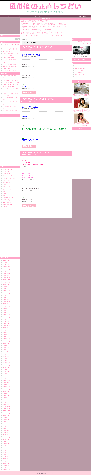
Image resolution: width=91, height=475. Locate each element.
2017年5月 (5, 367)
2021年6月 (5, 260)
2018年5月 (5, 341)
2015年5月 (5, 419)
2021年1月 (5, 271)
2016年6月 (5, 391)
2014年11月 (5, 432)
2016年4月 (5, 395)
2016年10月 (5, 382)
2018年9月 (5, 332)
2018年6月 (5, 338)
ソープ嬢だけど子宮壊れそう (9, 82)
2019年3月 (5, 319)
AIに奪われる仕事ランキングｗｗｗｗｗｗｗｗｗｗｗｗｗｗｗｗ (36, 29)
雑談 (4, 195)
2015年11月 (5, 406)
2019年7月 (5, 310)
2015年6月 (5, 417)
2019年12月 (5, 299)
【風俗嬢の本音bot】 (81, 41)
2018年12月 (5, 325)
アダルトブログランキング (81, 66)
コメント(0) (36, 49)
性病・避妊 (5, 182)
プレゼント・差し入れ (8, 176)
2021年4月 (5, 264)
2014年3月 (5, 450)
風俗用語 (5, 206)
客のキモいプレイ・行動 (8, 178)
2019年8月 (5, 308)
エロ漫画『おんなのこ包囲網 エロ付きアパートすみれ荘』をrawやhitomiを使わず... (41, 28)
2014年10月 (5, 434)
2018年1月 (5, 349)
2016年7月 (5, 389)
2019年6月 (5, 312)
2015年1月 (5, 428)
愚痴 (4, 184)
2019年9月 (5, 306)
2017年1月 (5, 375)
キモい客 (5, 171)
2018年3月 (5, 345)
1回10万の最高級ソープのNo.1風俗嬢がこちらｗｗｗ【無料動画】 (81, 119)
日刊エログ (77, 77)
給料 (4, 191)
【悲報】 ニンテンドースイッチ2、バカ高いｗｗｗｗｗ (34, 20)
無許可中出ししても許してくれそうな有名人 (38, 99)
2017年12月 (5, 351)
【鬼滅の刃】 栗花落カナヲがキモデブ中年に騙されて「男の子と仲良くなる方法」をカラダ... (44, 26)
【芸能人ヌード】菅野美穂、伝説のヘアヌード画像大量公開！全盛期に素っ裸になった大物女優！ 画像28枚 (81, 105)
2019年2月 (5, 321)
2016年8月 (5, 386)
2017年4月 (5, 369)
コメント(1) (36, 154)
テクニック (5, 173)
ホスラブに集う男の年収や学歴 (10, 49)
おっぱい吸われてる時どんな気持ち (11, 88)
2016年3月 (5, 397)
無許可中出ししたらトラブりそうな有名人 (37, 47)
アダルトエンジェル (79, 74)
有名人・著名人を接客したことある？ (36, 152)
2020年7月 (5, 284)
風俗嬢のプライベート (8, 197)
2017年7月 (5, 362)
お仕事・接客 (6, 169)
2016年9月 (5, 384)
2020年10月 (5, 277)
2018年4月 (5, 343)
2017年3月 (5, 371)
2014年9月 (5, 437)
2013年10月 (5, 461)
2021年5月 (5, 262)
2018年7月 (5, 336)
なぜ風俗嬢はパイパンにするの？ (10, 106)
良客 (4, 193)
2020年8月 (5, 282)
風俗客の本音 (6, 204)
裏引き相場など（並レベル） (9, 80)
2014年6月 (5, 443)
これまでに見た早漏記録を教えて (10, 64)
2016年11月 (5, 380)
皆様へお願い (6, 186)
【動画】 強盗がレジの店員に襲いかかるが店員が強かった (35, 21)
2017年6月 (5, 365)
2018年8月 (5, 334)
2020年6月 (5, 286)
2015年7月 (5, 415)
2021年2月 (5, 269)
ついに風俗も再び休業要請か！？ (10, 66)
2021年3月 (5, 266)
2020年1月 (5, 297)
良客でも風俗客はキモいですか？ (10, 75)
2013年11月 (5, 458)
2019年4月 (5, 317)
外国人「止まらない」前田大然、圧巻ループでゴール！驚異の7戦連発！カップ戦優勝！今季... (44, 24)
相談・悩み (5, 189)
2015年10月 (5, 408)
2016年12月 (5, 378)
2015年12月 (5, 404)
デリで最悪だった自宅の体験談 (10, 110)
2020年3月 (5, 293)
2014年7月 (5, 441)
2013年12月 (5, 456)
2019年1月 (5, 323)
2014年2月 (5, 452)
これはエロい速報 (79, 70)
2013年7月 (5, 467)
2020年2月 (5, 295)
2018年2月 (5, 347)
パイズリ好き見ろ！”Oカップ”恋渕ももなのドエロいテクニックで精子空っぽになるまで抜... (43, 32)
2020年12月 (5, 273)
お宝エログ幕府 (78, 72)
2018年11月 (5, 327)
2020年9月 (5, 279)
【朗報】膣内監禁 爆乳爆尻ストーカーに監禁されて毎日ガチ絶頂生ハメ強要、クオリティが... (44, 34)
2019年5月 (5, 314)
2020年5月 (5, 288)
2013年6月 (5, 469)
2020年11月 (5, 275)
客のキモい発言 (6, 180)
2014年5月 (5, 445)
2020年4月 (5, 290)
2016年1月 (5, 402)
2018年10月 (5, 330)
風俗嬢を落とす (6, 202)
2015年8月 (5, 413)
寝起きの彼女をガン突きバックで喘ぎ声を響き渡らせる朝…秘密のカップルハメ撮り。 (42, 23)
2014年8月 (5, 439)
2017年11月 (5, 354)
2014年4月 (5, 447)
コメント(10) (36, 101)
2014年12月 (5, 430)
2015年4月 (5, 421)
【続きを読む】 (28, 92)
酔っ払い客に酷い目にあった (9, 70)
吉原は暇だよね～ (7, 68)
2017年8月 (5, 360)
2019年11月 (5, 301)
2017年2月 (5, 373)
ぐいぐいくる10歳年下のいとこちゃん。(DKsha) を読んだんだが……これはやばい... (42, 35)
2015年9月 (5, 410)
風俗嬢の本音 (6, 200)
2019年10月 (5, 303)
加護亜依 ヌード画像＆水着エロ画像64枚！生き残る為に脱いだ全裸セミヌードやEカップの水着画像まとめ (81, 90)
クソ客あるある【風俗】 (8, 57)
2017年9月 (5, 358)
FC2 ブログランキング (80, 68)
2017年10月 (5, 356)
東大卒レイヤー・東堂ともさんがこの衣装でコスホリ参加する (36, 31)
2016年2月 (5, 399)
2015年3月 (5, 423)
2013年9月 (5, 463)
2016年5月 (5, 393)
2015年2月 (5, 426)
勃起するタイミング (7, 51)
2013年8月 (5, 465)
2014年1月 (5, 454)
